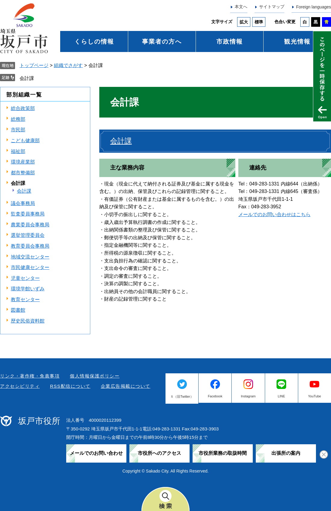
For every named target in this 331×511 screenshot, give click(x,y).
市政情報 (229, 41)
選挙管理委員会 (28, 235)
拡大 (244, 22)
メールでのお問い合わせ (96, 453)
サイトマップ (271, 6)
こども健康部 (25, 140)
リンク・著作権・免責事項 (30, 375)
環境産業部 (23, 161)
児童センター (25, 278)
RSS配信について (70, 386)
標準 (259, 22)
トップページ (34, 65)
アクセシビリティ (20, 386)
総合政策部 (23, 108)
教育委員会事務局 (30, 246)
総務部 (18, 119)
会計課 (27, 78)
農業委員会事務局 (30, 224)
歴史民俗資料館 (28, 320)
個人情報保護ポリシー (94, 375)
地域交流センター (30, 256)
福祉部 (18, 151)
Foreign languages (313, 7)
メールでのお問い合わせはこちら (274, 214)
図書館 (18, 310)
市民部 (18, 129)
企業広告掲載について (125, 386)
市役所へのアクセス (159, 453)
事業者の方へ (162, 41)
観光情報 (297, 41)
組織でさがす (68, 65)
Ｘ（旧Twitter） (181, 396)
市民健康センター (30, 267)
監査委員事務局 (28, 213)
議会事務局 (23, 203)
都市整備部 (23, 172)
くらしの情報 (94, 41)
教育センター (25, 299)
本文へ (241, 6)
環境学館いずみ (28, 288)
